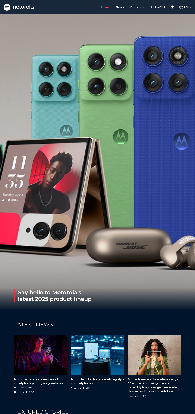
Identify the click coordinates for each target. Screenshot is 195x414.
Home (105, 7)
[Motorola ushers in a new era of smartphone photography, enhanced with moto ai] (40, 366)
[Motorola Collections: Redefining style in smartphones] (97, 366)
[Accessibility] (173, 7)
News (120, 7)
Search (159, 7)
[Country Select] (185, 7)
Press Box (137, 7)
